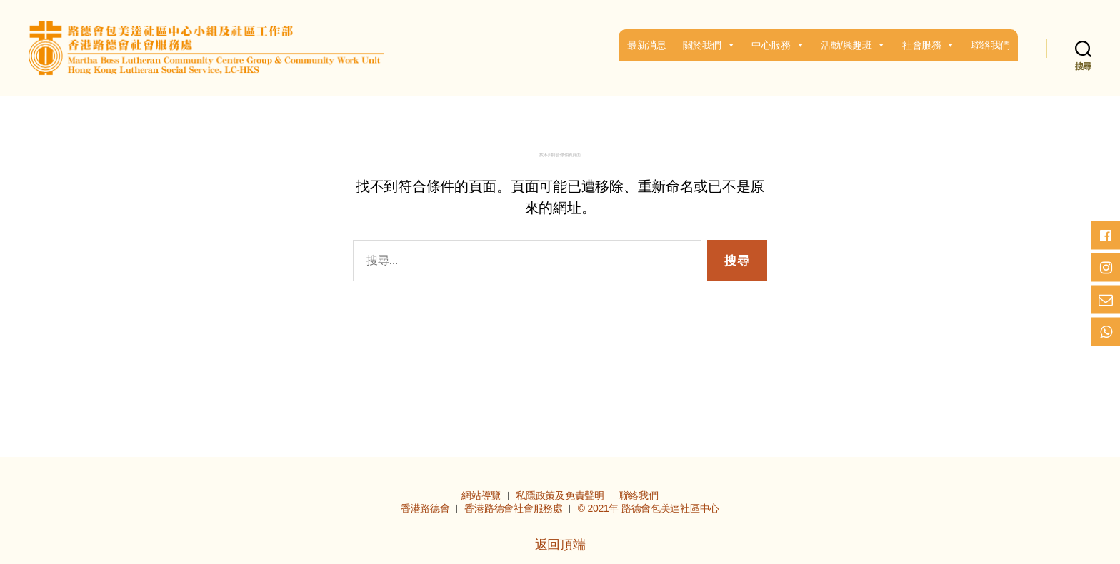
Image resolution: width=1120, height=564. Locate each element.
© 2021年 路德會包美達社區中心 (648, 508)
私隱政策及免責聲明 (561, 495)
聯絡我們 (990, 45)
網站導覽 (482, 495)
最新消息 (646, 45)
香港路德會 (426, 508)
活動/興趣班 (853, 45)
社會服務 (928, 45)
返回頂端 (560, 545)
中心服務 (777, 45)
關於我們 (709, 45)
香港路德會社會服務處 (514, 508)
